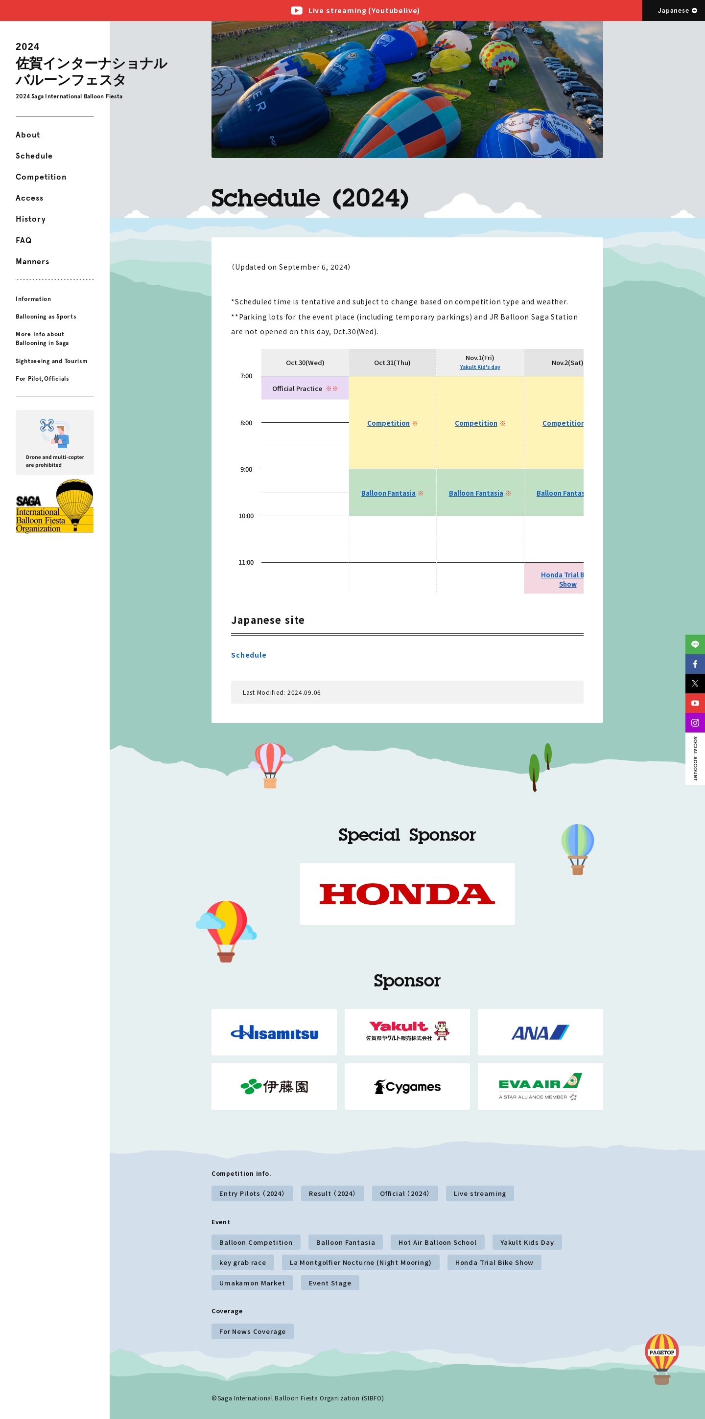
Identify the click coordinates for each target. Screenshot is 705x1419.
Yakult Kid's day (480, 366)
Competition (41, 177)
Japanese (673, 10)
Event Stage (330, 1282)
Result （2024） (332, 1193)
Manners (32, 261)
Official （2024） (405, 1193)
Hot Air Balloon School (437, 1242)
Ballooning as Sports (46, 316)
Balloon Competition (256, 1242)
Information (33, 299)
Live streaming (480, 1193)
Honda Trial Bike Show (568, 579)
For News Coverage (252, 1331)
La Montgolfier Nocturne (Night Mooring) (361, 1262)
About (28, 134)
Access (30, 198)
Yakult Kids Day (527, 1242)
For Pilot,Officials (42, 378)
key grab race (242, 1262)
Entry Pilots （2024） (252, 1193)
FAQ (24, 240)
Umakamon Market (252, 1282)
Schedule (34, 155)
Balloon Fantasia (388, 493)
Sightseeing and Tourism (52, 360)
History (31, 219)
